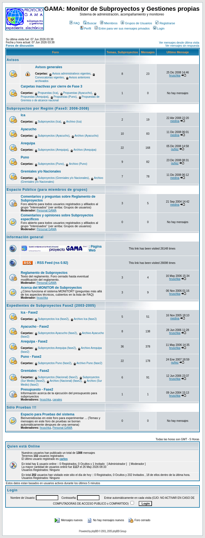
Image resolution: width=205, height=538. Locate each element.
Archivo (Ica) (74, 121)
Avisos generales (48, 67)
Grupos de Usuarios (136, 23)
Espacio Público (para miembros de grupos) (47, 190)
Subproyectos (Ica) (49, 121)
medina (174, 121)
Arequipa (28, 143)
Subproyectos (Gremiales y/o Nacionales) (63, 177)
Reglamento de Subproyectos (44, 273)
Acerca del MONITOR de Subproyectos (51, 288)
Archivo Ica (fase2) (85, 318)
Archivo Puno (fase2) (89, 363)
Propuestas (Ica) (48, 92)
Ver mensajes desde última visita (179, 42)
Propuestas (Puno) (65, 96)
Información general (25, 237)
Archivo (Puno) (78, 163)
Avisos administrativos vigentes (71, 73)
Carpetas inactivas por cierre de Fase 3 (51, 86)
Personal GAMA (47, 210)
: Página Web (95, 248)
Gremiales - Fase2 (35, 371)
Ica (23, 115)
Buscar (90, 23)
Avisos (13, 60)
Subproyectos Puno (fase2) (54, 363)
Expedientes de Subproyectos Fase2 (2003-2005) (51, 306)
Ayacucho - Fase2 (35, 326)
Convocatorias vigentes (49, 77)
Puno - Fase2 (31, 357)
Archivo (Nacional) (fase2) (66, 380)
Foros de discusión (20, 45)
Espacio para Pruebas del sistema (47, 414)
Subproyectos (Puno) (51, 163)
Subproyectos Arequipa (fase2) (57, 347)
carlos (63, 458)
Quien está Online (23, 446)
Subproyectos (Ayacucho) (53, 135)
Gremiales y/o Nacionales (41, 171)
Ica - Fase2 (29, 312)
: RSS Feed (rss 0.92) (51, 263)
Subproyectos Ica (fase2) (53, 318)
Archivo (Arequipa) (84, 149)
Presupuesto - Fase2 (37, 389)
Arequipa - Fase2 (34, 341)
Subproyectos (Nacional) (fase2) (57, 377)
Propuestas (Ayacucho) (77, 92)
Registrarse (165, 23)
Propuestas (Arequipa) (34, 96)
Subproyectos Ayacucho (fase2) (57, 333)
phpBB (94, 531)
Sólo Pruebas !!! (21, 407)
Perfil (85, 28)
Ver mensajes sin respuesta (182, 45)
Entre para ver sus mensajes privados (122, 28)
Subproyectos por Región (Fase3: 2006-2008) (48, 108)
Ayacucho (28, 129)
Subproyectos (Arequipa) (53, 149)
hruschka (174, 75)
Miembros (108, 23)
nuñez (174, 149)
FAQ (74, 23)
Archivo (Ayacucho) (87, 135)
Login (159, 28)
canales (57, 399)
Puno (25, 157)
